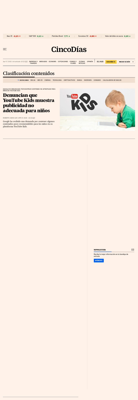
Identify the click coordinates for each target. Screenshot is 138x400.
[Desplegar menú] (5, 49)
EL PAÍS (99, 60)
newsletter (100, 250)
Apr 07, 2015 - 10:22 (26, 118)
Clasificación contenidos (28, 73)
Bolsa (33, 80)
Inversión (88, 80)
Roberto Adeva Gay (10, 118)
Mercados (43, 61)
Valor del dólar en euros (114, 36)
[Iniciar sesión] (126, 62)
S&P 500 (32, 36)
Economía (52, 61)
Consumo (97, 80)
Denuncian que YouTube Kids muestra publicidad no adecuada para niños (28, 102)
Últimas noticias (82, 62)
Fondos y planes (73, 62)
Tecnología (57, 80)
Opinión (90, 61)
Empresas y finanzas (33, 62)
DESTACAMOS (24, 80)
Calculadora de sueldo (112, 80)
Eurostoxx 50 (83, 36)
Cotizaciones (63, 61)
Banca (79, 80)
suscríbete (110, 62)
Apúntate (99, 260)
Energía (48, 80)
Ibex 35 (9, 36)
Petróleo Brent (57, 36)
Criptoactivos (69, 80)
